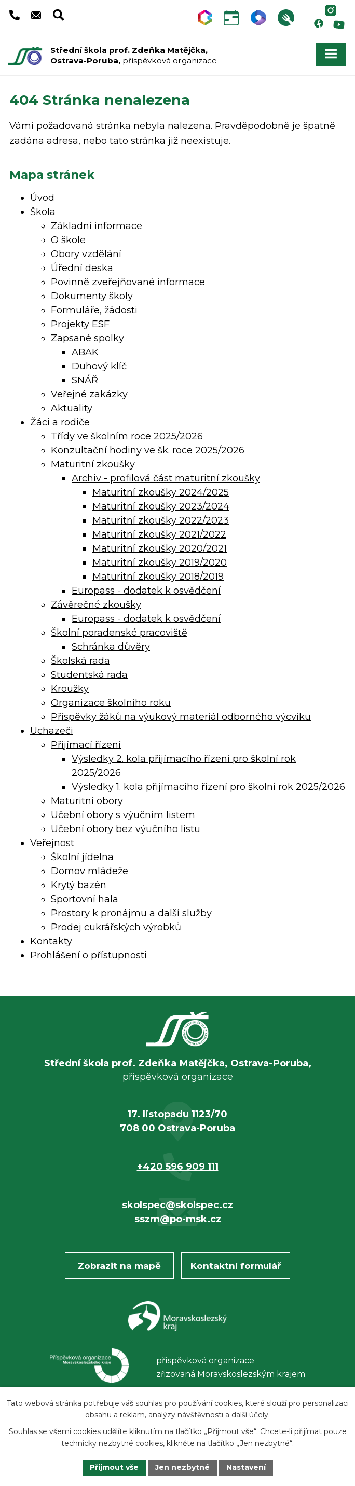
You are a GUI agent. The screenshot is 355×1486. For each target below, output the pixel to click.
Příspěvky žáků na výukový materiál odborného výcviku (181, 716)
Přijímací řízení (86, 745)
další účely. (250, 1415)
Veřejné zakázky (89, 394)
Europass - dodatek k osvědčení (146, 590)
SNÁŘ (85, 380)
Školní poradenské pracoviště (119, 632)
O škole (68, 240)
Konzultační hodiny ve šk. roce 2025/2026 (147, 450)
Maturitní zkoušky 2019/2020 (159, 562)
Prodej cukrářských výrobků (116, 927)
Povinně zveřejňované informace (128, 282)
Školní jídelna (82, 857)
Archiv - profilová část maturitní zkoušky (166, 478)
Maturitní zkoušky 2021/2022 (159, 534)
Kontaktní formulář (235, 1265)
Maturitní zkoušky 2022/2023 (160, 520)
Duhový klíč (99, 366)
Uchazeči (51, 731)
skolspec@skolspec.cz (177, 1205)
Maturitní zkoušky (93, 464)
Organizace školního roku (111, 702)
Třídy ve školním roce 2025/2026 (127, 436)
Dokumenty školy (92, 296)
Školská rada (80, 660)
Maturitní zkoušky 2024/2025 (160, 492)
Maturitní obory (87, 801)
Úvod (42, 198)
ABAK (85, 352)
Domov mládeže (89, 871)
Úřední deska (82, 268)
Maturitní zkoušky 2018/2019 (158, 576)
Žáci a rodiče (60, 422)
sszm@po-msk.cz (177, 1219)
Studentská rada (89, 674)
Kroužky (70, 688)
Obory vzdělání (86, 254)
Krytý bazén (78, 885)
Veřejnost (52, 843)
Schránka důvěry (111, 646)
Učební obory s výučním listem (123, 815)
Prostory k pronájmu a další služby (131, 913)
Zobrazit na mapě (119, 1265)
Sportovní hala (84, 899)
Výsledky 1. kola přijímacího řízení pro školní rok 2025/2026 (208, 787)
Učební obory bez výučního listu (125, 829)
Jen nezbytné (182, 1467)
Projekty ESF (80, 324)
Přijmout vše (114, 1467)
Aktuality (71, 408)
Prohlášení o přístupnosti (88, 955)
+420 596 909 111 (178, 1166)
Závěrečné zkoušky (96, 604)
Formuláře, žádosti (94, 310)
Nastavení (246, 1467)
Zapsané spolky (87, 338)
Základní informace (96, 226)
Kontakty (51, 941)
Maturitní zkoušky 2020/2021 (159, 548)
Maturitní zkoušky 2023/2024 (160, 506)
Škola (43, 212)
